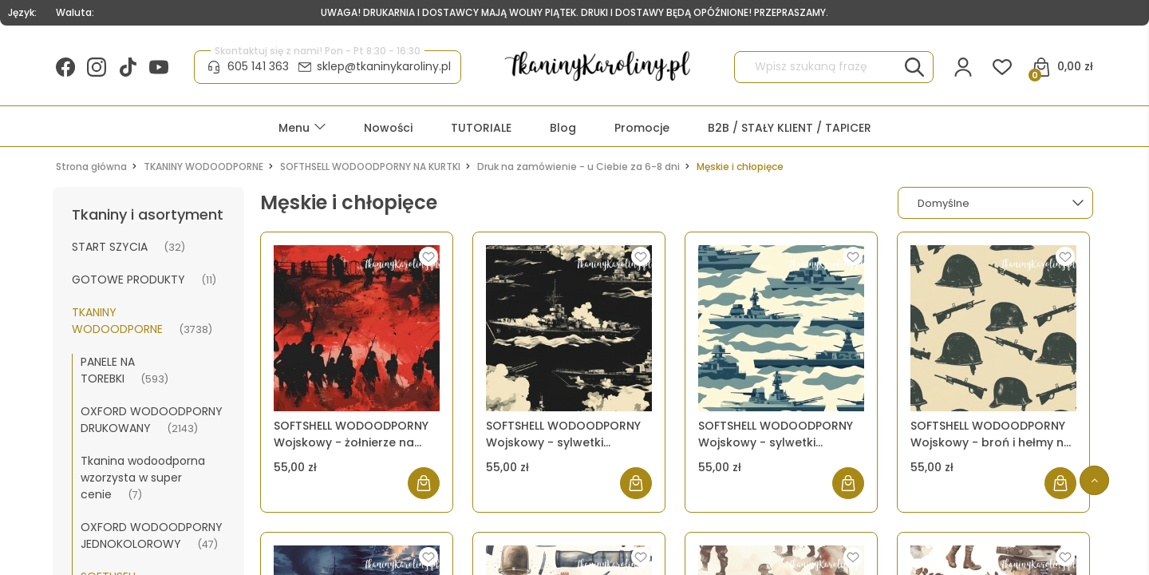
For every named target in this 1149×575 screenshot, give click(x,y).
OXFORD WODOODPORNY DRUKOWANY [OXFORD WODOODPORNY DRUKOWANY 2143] (152, 419)
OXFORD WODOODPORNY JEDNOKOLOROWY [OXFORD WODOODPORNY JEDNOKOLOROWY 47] (152, 535)
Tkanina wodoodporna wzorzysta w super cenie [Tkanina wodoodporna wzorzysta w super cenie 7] (143, 477)
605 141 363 (258, 66)
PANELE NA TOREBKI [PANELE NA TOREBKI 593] (108, 370)
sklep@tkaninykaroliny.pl (384, 66)
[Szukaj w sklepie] (819, 67)
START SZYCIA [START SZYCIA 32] (110, 247)
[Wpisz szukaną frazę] (914, 67)
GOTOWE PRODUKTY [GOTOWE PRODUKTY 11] (128, 280)
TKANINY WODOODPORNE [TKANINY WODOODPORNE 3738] (117, 320)
